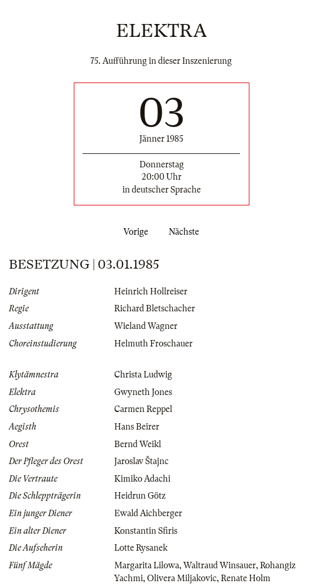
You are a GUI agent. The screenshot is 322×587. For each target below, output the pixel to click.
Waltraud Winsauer (219, 565)
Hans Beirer (136, 426)
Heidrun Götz (140, 495)
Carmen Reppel (143, 409)
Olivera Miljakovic (182, 578)
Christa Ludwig (143, 374)
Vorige (133, 231)
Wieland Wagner (145, 326)
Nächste (186, 231)
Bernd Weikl (137, 444)
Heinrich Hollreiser (150, 291)
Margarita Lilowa (146, 565)
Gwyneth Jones (143, 392)
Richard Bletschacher (154, 308)
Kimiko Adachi (142, 478)
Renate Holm (245, 578)
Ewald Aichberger (148, 513)
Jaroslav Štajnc (141, 461)
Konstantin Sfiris (145, 530)
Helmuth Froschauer (153, 343)
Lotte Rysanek (140, 547)
